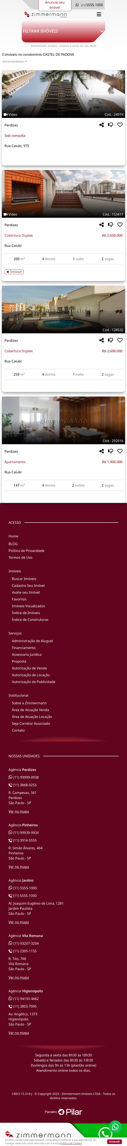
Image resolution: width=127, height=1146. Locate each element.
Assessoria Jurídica (27, 654)
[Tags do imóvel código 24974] (63, 114)
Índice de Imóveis (26, 612)
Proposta (19, 661)
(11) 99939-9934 (24, 832)
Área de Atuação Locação (32, 716)
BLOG (13, 543)
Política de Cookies (71, 1143)
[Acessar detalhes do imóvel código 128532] (63, 382)
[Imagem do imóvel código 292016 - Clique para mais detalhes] (63, 420)
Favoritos (19, 599)
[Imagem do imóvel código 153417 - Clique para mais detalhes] (63, 194)
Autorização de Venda (29, 668)
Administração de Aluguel (32, 641)
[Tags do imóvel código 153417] (63, 214)
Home (13, 536)
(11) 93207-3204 (24, 943)
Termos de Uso (20, 557)
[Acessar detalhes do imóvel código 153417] (63, 269)
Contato (18, 730)
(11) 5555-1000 (23, 888)
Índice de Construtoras (30, 619)
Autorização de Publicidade (33, 681)
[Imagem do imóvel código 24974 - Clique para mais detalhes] (63, 94)
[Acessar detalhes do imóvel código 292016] (63, 493)
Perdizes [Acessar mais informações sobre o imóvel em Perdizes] (11, 125)
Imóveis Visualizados (28, 606)
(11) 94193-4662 (24, 998)
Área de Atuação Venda (30, 710)
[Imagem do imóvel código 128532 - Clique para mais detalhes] (63, 309)
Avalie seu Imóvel (26, 592)
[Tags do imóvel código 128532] (63, 329)
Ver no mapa (19, 811)
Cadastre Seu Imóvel (28, 585)
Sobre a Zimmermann (29, 703)
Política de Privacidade (26, 550)
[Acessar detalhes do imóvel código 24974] (63, 156)
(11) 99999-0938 (24, 777)
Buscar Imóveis (24, 578)
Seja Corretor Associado (31, 723)
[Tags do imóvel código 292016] (63, 440)
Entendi (114, 1141)
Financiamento (24, 647)
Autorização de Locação (31, 675)
